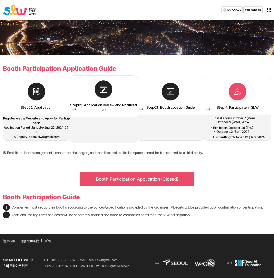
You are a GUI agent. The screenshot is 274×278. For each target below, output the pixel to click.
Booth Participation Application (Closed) (137, 179)
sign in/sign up (253, 9)
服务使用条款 (29, 241)
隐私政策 (9, 241)
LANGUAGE (234, 9)
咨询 (47, 241)
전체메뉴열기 (269, 10)
